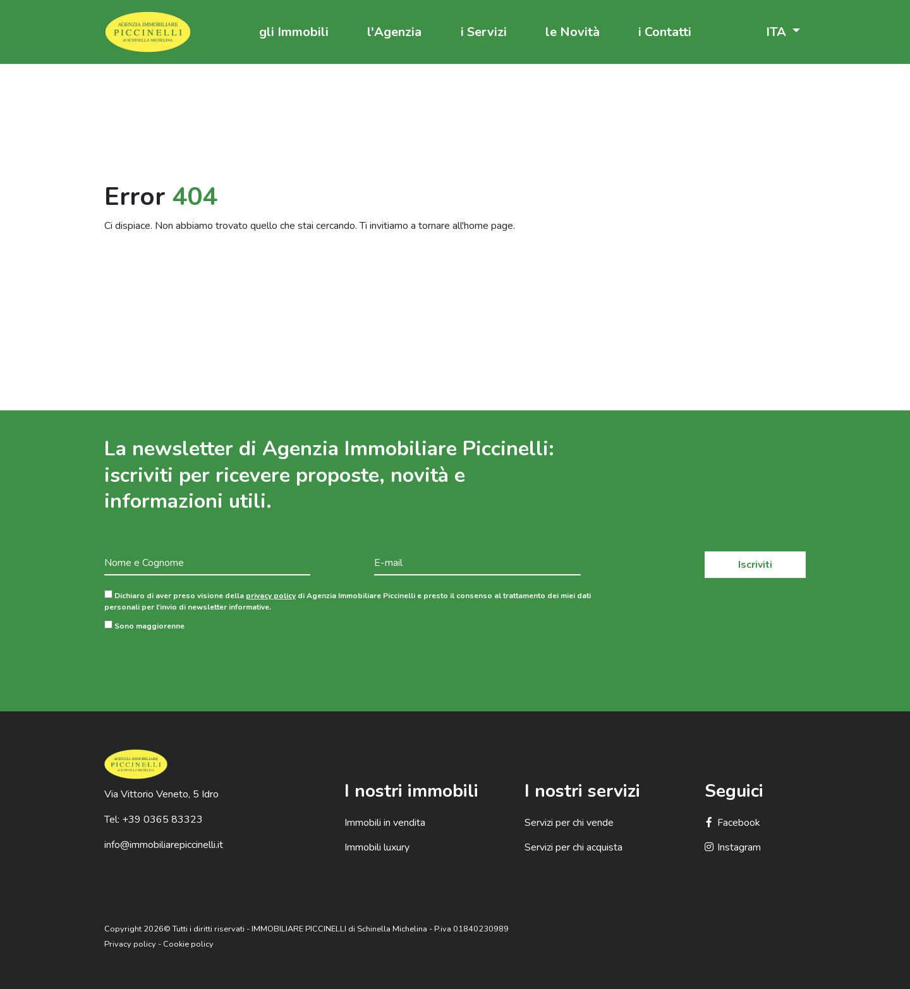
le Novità (572, 31)
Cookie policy (188, 944)
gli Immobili (294, 31)
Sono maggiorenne (144, 625)
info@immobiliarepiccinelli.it (163, 845)
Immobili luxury (377, 847)
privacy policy (271, 596)
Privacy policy (130, 944)
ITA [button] (777, 31)
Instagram (733, 847)
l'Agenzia (394, 31)
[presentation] (200, 661)
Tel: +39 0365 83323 (153, 819)
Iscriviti (755, 565)
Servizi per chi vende (569, 823)
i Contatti (664, 31)
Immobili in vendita (384, 823)
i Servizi (484, 31)
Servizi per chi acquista (573, 847)
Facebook (732, 823)
